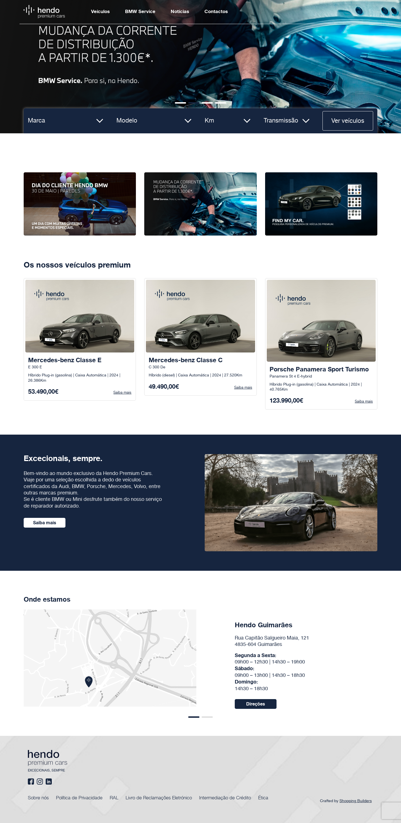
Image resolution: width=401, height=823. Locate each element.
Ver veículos (347, 121)
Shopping (356, 801)
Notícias (180, 12)
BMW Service (140, 12)
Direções (255, 704)
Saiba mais (44, 522)
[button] (180, 103)
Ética (263, 797)
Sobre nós (38, 797)
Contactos (216, 12)
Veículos (100, 12)
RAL (114, 797)
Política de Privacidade (79, 797)
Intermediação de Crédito (225, 797)
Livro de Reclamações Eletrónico (159, 797)
